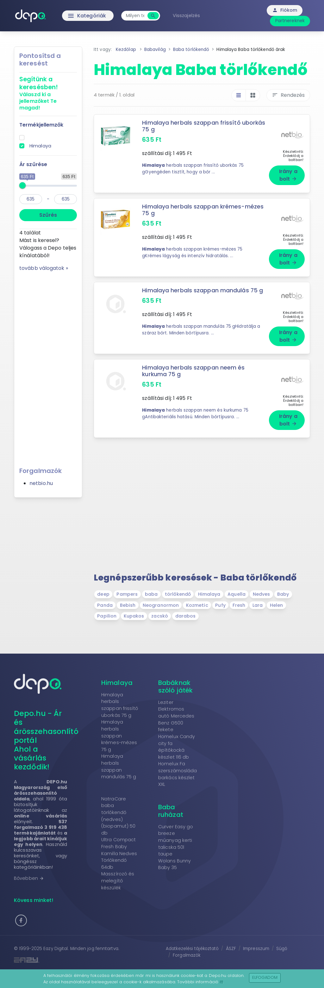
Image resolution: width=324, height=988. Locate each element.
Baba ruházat (170, 811)
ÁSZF (231, 949)
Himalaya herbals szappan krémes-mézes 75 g (203, 210)
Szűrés (48, 215)
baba (151, 594)
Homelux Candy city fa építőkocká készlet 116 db (176, 746)
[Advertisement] (48, 367)
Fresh (239, 605)
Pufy (220, 605)
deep (103, 594)
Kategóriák (73, 16)
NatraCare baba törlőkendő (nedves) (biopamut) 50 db (118, 816)
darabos (185, 616)
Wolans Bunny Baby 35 (174, 864)
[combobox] (135, 15)
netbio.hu (41, 483)
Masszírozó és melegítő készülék (117, 881)
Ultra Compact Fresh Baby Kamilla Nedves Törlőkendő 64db (119, 853)
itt (221, 982)
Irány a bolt (288, 175)
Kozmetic (197, 605)
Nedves (261, 594)
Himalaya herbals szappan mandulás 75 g (118, 766)
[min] (30, 199)
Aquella (236, 594)
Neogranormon (161, 605)
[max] (65, 199)
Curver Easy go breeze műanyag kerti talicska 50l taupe (175, 840)
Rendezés (288, 95)
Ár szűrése (33, 164)
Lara (257, 605)
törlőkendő (178, 594)
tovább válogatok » (43, 268)
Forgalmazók (186, 955)
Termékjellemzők (41, 124)
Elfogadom (265, 977)
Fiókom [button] (284, 10)
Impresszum (256, 949)
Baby (283, 594)
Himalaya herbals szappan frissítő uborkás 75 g (203, 126)
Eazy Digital (55, 949)
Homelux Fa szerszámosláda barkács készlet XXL (177, 774)
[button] (21, 920)
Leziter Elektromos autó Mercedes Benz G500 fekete (176, 716)
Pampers (127, 594)
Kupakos (134, 616)
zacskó (159, 616)
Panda (105, 605)
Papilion (106, 616)
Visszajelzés (186, 15)
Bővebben (29, 878)
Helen (276, 605)
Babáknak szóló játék (175, 686)
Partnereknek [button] (290, 20)
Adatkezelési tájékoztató (192, 949)
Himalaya (40, 146)
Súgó (281, 949)
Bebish (128, 605)
